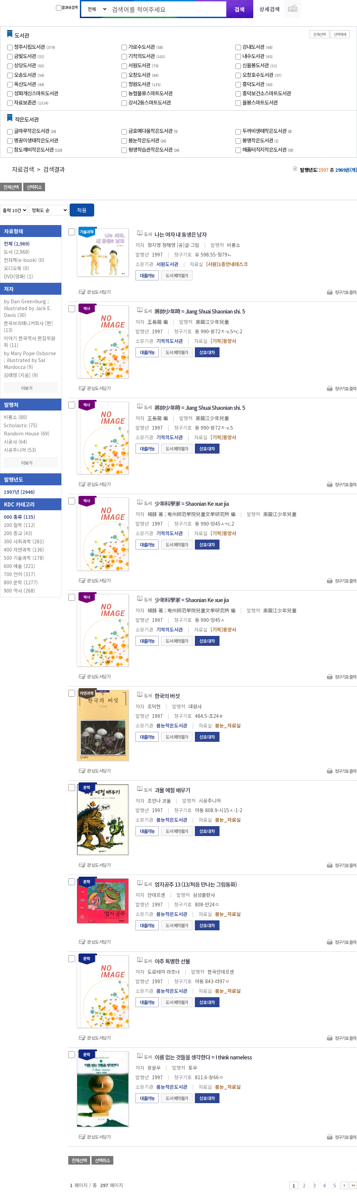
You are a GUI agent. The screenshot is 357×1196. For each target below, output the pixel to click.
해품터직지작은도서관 (268, 149)
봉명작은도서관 (261, 140)
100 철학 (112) (19, 524)
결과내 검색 (66, 7)
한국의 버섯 (167, 696)
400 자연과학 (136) (24, 549)
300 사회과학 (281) (24, 541)
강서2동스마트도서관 (149, 102)
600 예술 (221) (19, 565)
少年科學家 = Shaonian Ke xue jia (192, 503)
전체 (17, 243)
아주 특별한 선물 (172, 961)
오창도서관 (139, 74)
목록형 (347, 209)
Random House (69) (26, 433)
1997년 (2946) (19, 491)
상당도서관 (25, 65)
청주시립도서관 (29, 46)
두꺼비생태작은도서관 (267, 130)
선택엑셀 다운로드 (333, 187)
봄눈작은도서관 (148, 140)
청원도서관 (139, 83)
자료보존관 (25, 102)
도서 (17, 251)
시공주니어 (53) (20, 449)
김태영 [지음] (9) (21, 375)
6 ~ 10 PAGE (344, 1185)
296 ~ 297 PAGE (353, 1185)
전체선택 (319, 34)
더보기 (30, 388)
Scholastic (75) (21, 425)
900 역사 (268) (19, 590)
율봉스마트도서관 (260, 102)
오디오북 (16, 268)
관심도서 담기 (235, 187)
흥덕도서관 (253, 83)
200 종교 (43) (18, 533)
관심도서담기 (99, 292)
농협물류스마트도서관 (150, 93)
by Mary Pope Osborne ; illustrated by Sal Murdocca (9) (30, 360)
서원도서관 (139, 65)
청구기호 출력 (345, 292)
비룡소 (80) (15, 417)
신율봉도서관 (255, 65)
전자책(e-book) (24, 259)
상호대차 (207, 352)
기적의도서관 (141, 55)
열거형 (337, 209)
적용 (82, 210)
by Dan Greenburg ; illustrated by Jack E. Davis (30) (28, 308)
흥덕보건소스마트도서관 (266, 93)
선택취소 (34, 187)
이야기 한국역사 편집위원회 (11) (29, 341)
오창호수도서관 (257, 74)
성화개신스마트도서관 (36, 93)
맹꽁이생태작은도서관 (36, 140)
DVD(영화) (18, 276)
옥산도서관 (25, 83)
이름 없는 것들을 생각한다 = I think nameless (203, 1057)
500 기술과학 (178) (24, 557)
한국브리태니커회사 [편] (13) (28, 326)
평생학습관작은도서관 (154, 149)
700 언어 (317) (19, 574)
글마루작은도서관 (36, 130)
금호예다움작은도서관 (153, 130)
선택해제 (340, 34)
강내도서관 (253, 46)
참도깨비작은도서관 (39, 149)
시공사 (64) (15, 441)
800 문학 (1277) (21, 582)
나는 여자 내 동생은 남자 (180, 234)
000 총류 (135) (19, 516)
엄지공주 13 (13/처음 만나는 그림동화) (196, 884)
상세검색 (269, 9)
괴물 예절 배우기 (172, 790)
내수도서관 (253, 55)
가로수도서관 (141, 46)
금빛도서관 (25, 55)
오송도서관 (25, 74)
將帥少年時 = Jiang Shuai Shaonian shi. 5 (200, 311)
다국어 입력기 (292, 9)
